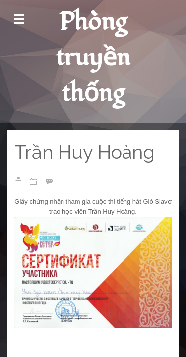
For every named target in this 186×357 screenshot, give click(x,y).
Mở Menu (19, 19)
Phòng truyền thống (93, 58)
